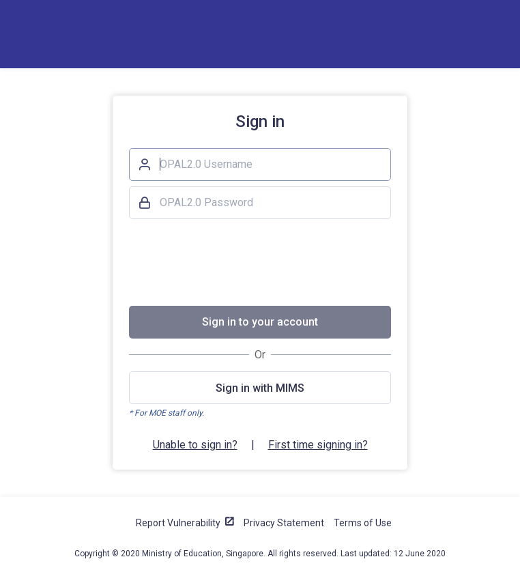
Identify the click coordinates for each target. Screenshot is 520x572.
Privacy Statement (284, 522)
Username (144, 162)
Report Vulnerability (178, 522)
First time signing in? (318, 444)
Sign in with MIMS (260, 388)
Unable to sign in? (195, 444)
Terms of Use (363, 522)
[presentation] (260, 262)
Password (144, 200)
